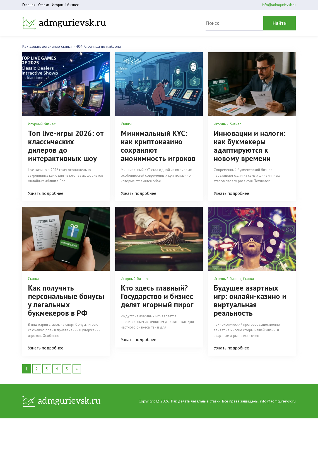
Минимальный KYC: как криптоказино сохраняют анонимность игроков (158, 145)
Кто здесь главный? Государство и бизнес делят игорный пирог (157, 296)
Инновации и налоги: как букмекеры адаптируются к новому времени (250, 145)
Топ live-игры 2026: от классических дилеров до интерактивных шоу (66, 145)
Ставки (43, 5)
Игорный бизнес (65, 5)
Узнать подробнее (45, 193)
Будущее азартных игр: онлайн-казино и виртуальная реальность (250, 300)
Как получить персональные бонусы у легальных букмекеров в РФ (66, 300)
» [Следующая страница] (77, 368)
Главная (28, 5)
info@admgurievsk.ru (279, 5)
